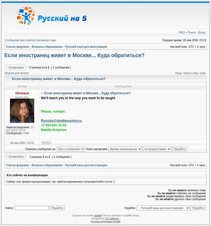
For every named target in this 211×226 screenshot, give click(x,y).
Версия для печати (17, 73)
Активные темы (46, 40)
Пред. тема (182, 73)
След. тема (198, 73)
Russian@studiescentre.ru (61, 121)
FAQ (182, 32)
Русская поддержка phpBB (105, 221)
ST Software (112, 218)
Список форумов (17, 46)
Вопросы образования (47, 46)
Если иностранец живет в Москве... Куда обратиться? (74, 55)
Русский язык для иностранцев (86, 46)
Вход (201, 32)
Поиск (192, 32)
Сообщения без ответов (20, 40)
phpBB (97, 215)
